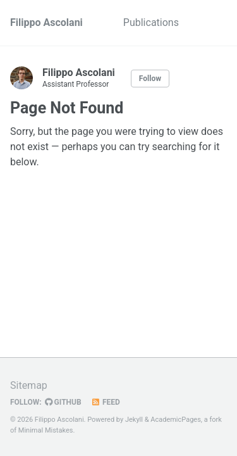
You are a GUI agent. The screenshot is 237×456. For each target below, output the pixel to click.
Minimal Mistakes (45, 430)
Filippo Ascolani (46, 22)
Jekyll (134, 419)
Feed (105, 402)
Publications (151, 22)
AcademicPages (175, 419)
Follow (150, 78)
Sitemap (28, 385)
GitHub (63, 402)
